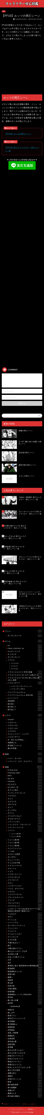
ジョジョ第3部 (25, 840)
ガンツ (25, 807)
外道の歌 (25, 986)
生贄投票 (25, 1038)
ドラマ (23, 715)
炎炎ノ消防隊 (25, 1033)
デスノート (25, 868)
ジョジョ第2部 (16, 836)
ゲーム (23, 641)
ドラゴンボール (25, 877)
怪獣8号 (25, 1010)
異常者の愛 (25, 1041)
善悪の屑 (25, 974)
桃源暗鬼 (25, 1027)
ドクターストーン (25, 874)
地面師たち (25, 742)
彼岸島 (25, 1003)
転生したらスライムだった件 (25, 1067)
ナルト (25, 883)
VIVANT (25, 719)
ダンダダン (25, 857)
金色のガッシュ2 (25, 1079)
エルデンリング (25, 651)
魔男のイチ (25, 1093)
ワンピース (25, 931)
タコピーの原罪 (25, 854)
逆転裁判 (25, 701)
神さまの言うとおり (25, 1050)
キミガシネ (25, 654)
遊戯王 (25, 1076)
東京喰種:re (25, 1024)
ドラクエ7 (14, 666)
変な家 (25, 983)
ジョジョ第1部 (16, 834)
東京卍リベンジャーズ (25, 1018)
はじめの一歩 (25, 787)
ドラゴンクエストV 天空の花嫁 (25, 672)
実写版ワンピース (25, 745)
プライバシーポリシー (17, 1109)
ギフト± (25, 813)
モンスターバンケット (25, 925)
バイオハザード (25, 683)
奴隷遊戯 (25, 991)
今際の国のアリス (25, 948)
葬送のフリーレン (25, 1061)
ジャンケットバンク (25, 827)
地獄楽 (25, 980)
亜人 (25, 945)
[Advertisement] (22, 67)
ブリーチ (25, 900)
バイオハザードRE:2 (18, 689)
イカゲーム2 (25, 725)
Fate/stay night (25, 773)
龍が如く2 (25, 707)
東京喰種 (25, 1021)
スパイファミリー (25, 848)
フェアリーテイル (25, 894)
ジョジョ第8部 (25, 845)
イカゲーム (25, 722)
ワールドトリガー (25, 934)
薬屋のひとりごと (25, 1064)
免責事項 (30, 1109)
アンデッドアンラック (25, 793)
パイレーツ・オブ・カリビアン (25, 761)
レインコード (25, 698)
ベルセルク (25, 914)
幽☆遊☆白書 (25, 1000)
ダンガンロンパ (25, 657)
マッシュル (25, 920)
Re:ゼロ (25, 778)
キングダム (25, 810)
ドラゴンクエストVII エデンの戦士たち (25, 675)
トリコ (25, 871)
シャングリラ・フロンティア (25, 824)
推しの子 (25, 1013)
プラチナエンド (25, 906)
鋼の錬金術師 (25, 1085)
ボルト (25, 917)
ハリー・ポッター (25, 758)
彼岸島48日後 (15, 1006)
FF (3, 11)
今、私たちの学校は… (25, 740)
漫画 (23, 767)
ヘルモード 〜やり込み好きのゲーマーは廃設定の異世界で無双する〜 (25, 910)
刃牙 (25, 960)
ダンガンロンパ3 (25, 635)
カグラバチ (25, 801)
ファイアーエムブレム (25, 692)
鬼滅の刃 (25, 1090)
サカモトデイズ (25, 819)
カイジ (25, 799)
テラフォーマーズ (25, 866)
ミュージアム (25, 922)
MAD (25, 776)
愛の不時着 (25, 748)
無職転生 (25, 1036)
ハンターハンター (25, 886)
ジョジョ (25, 830)
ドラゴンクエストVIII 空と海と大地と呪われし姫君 (25, 679)
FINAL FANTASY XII (25, 648)
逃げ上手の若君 (25, 1070)
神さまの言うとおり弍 (25, 1053)
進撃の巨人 (25, 1073)
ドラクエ (25, 660)
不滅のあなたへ (25, 943)
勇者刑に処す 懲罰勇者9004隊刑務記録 (25, 966)
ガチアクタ (25, 804)
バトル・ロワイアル (25, 889)
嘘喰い (25, 977)
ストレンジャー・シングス (25, 734)
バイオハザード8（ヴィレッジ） (22, 686)
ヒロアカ (25, 891)
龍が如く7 (25, 709)
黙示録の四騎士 (25, 1096)
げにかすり (25, 784)
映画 (23, 754)
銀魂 (25, 1082)
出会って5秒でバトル (25, 957)
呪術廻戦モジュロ (25, 971)
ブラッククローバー (25, 897)
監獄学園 (25, 1044)
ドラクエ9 (14, 669)
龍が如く (25, 704)
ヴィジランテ (25, 937)
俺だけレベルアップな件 (25, 951)
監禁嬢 (25, 1047)
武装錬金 (25, 1030)
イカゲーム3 (25, 728)
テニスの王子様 (25, 863)
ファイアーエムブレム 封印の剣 (25, 695)
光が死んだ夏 (25, 954)
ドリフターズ (25, 880)
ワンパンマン (25, 928)
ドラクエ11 (15, 663)
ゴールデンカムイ (25, 816)
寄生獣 (25, 997)
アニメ (23, 631)
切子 (25, 963)
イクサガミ (25, 731)
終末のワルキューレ (25, 1059)
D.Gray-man (25, 770)
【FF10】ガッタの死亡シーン (18, 134)
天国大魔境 (25, 989)
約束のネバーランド (25, 1056)
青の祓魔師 (25, 1087)
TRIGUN (25, 781)
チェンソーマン (25, 860)
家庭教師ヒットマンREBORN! (25, 994)
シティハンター (25, 822)
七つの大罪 (25, 940)
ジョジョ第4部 (25, 843)
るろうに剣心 (25, 790)
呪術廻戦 (25, 968)
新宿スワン (25, 1015)
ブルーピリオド (25, 903)
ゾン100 (25, 851)
